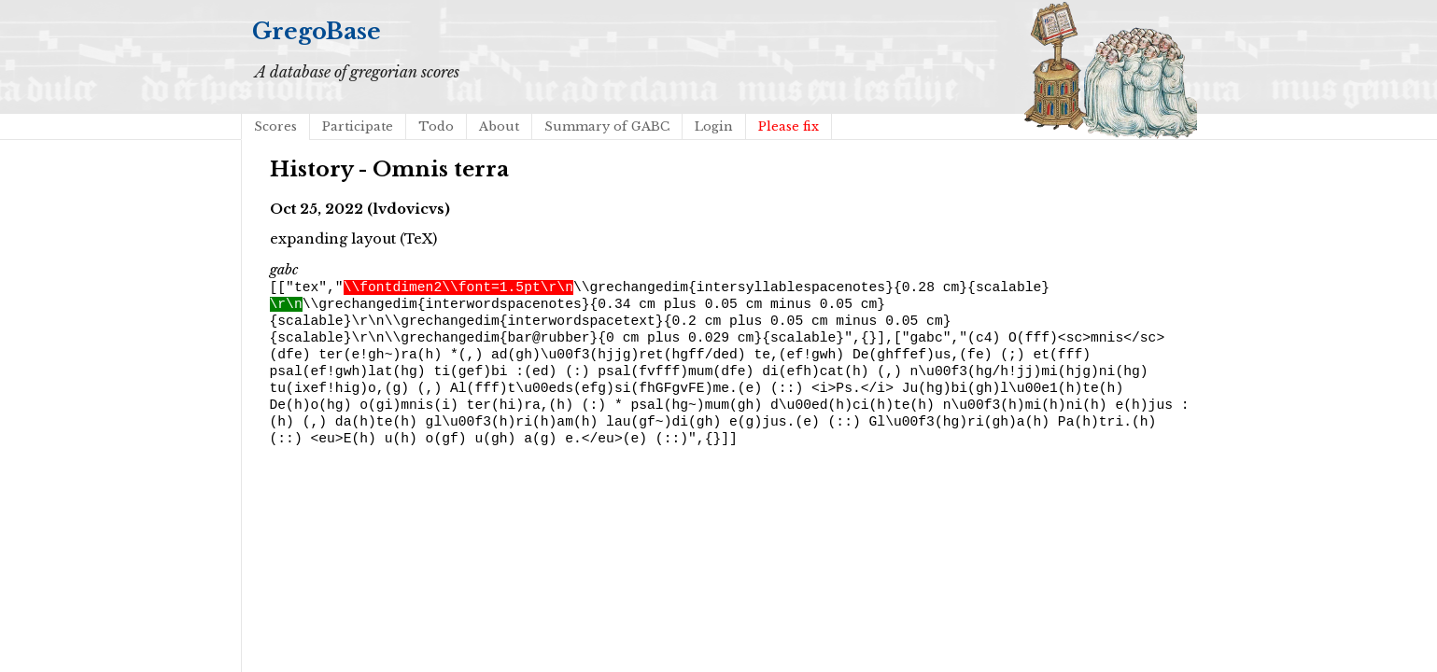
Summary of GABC (606, 126)
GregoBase (316, 31)
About (499, 126)
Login (714, 126)
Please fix (788, 126)
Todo (436, 126)
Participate (357, 126)
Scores (275, 126)
